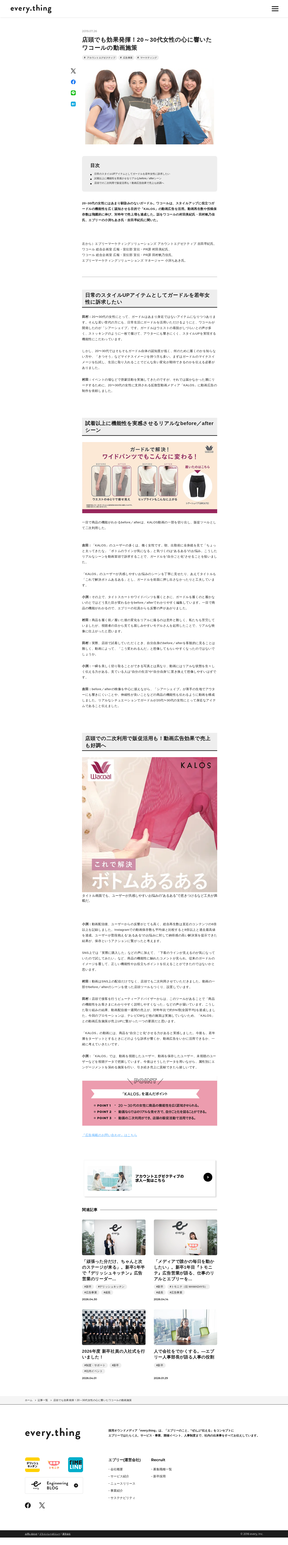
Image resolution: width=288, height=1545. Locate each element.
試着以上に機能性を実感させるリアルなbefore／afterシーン (137, 184)
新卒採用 (159, 1483)
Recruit (158, 1467)
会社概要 (116, 1476)
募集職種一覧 (162, 1476)
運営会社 (66, 1541)
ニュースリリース (122, 1491)
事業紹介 (116, 1498)
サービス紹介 (119, 1483)
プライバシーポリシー (49, 1541)
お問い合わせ (31, 1541)
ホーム (29, 1407)
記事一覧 (43, 1407)
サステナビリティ (122, 1505)
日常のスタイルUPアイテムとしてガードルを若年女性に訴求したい (142, 179)
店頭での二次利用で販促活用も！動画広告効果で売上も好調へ (138, 190)
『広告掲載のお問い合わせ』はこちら (109, 1142)
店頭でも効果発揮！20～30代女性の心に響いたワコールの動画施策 (92, 1407)
